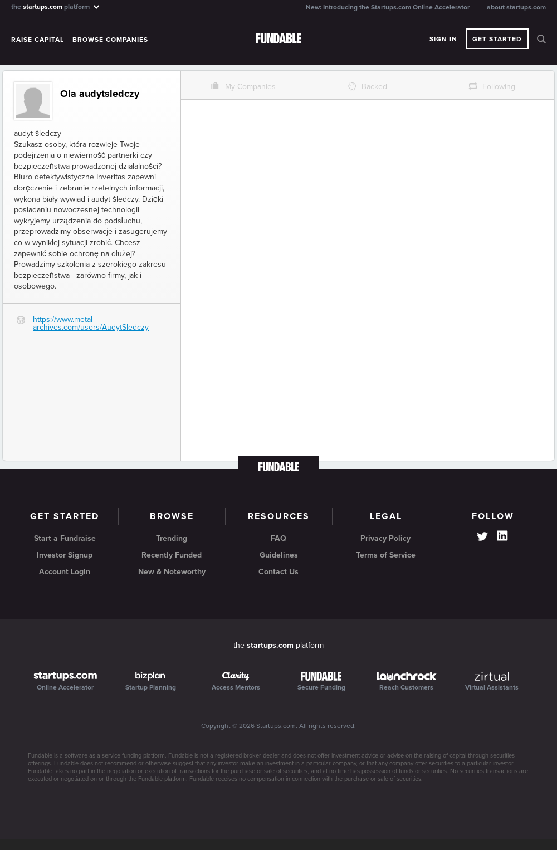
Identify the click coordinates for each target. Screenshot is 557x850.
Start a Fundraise (65, 538)
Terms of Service (386, 555)
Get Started (497, 39)
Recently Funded (171, 555)
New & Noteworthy (172, 572)
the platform (56, 6)
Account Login (64, 572)
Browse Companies (110, 39)
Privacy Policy (385, 538)
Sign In (443, 39)
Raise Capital (37, 39)
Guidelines (279, 555)
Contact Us (278, 572)
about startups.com (516, 7)
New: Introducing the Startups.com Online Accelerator (388, 7)
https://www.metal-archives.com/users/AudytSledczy (91, 323)
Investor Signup (64, 555)
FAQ (278, 538)
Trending (171, 538)
